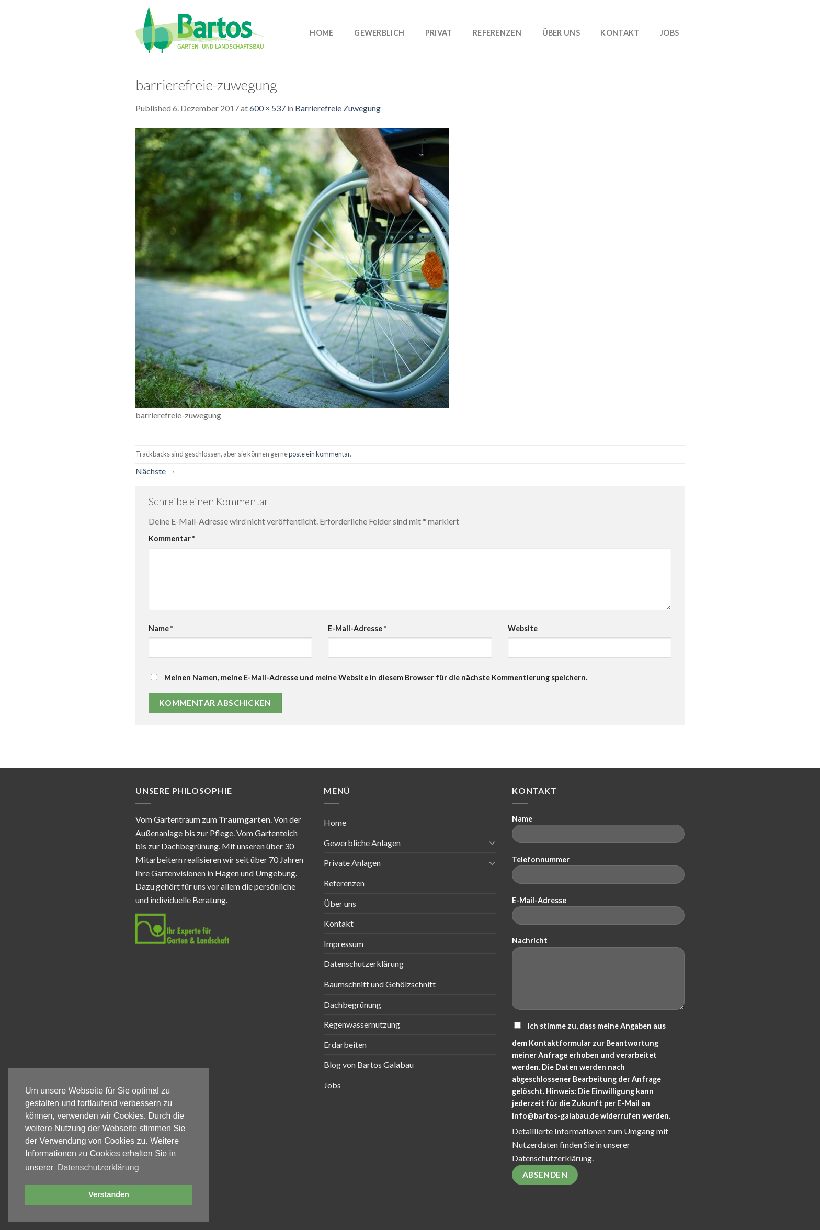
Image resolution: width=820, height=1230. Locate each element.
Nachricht (598, 976)
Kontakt (619, 32)
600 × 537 (267, 108)
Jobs (669, 32)
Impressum (343, 944)
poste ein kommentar (319, 454)
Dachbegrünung (352, 1004)
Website (523, 628)
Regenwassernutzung (362, 1024)
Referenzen (497, 32)
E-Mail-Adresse (357, 628)
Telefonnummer (598, 873)
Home (321, 32)
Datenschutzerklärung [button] (98, 1167)
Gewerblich (379, 32)
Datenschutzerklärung (364, 964)
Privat (438, 32)
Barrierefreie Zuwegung (338, 108)
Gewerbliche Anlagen (362, 843)
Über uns (561, 32)
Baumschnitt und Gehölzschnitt (380, 984)
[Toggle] (492, 842)
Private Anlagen (352, 863)
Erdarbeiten (345, 1045)
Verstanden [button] (108, 1194)
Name (161, 628)
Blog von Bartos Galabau (369, 1064)
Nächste (155, 471)
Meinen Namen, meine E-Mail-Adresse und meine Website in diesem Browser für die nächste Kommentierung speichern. (375, 677)
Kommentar (172, 538)
